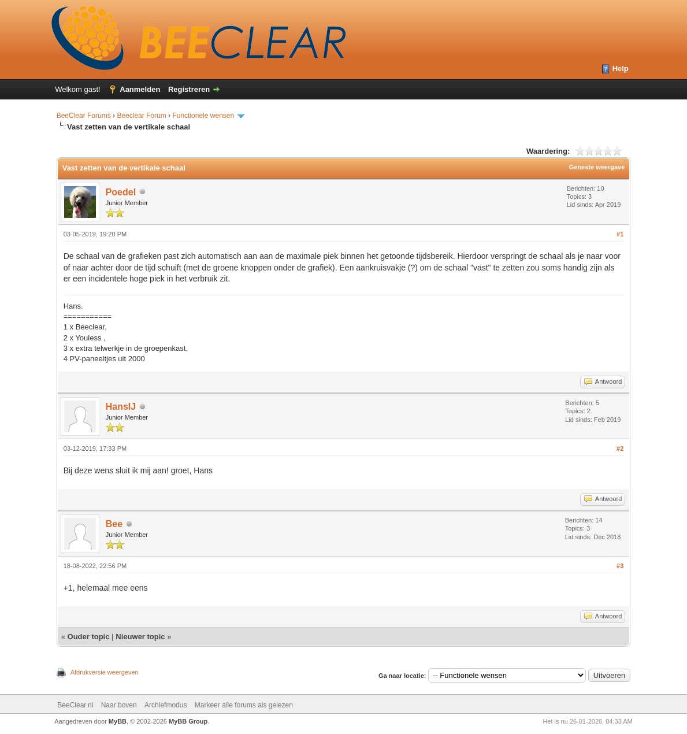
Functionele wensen (203, 116)
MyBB (118, 721)
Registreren (189, 89)
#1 (620, 234)
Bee (114, 524)
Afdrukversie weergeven (104, 672)
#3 (620, 565)
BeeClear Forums (84, 116)
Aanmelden (140, 89)
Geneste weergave (597, 167)
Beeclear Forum (142, 116)
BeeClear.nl (75, 705)
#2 (620, 448)
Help (620, 68)
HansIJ (121, 407)
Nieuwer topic (140, 636)
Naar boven (119, 705)
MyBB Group (188, 721)
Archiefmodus (165, 705)
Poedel (121, 192)
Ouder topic (89, 636)
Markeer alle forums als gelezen (244, 705)
